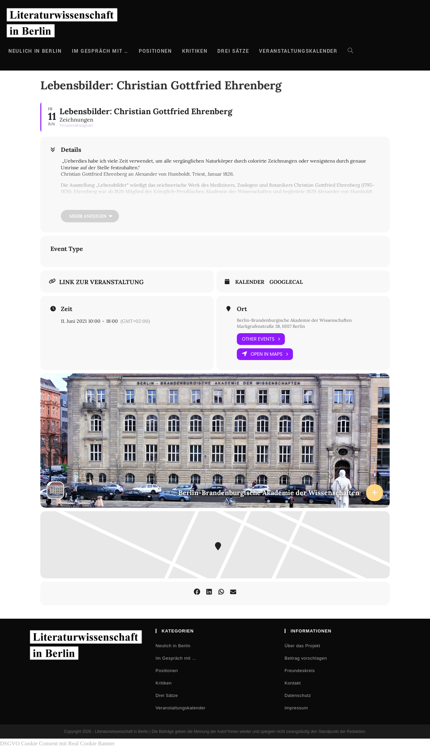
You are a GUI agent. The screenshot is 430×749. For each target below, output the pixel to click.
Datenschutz (298, 695)
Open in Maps (265, 354)
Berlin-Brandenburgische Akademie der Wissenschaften (298, 320)
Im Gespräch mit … (176, 658)
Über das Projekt (302, 646)
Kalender (249, 282)
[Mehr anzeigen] (90, 216)
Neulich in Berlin (173, 646)
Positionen (167, 670)
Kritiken (164, 683)
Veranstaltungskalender (181, 708)
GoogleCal (286, 282)
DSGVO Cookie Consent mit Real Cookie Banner (57, 744)
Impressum (296, 708)
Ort (242, 309)
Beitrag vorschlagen (306, 658)
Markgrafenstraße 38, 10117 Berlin (274, 326)
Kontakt (293, 683)
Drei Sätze (167, 695)
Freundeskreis (300, 670)
